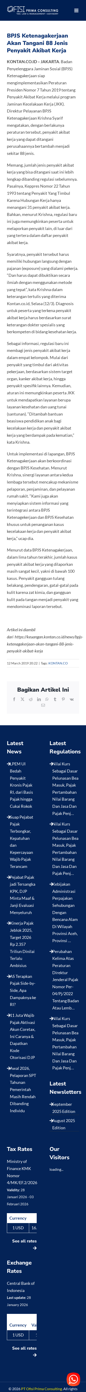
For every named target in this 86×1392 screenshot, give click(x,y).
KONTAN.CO (58, 663)
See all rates (24, 1244)
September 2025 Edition (63, 1108)
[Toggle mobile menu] (76, 10)
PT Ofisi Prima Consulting (41, 1388)
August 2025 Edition (63, 1124)
